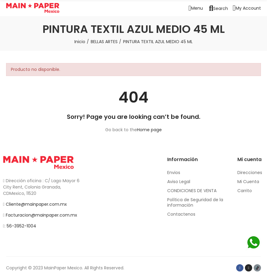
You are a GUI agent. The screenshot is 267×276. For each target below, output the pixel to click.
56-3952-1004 (21, 226)
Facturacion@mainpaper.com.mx (41, 215)
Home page (149, 130)
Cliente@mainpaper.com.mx (36, 204)
